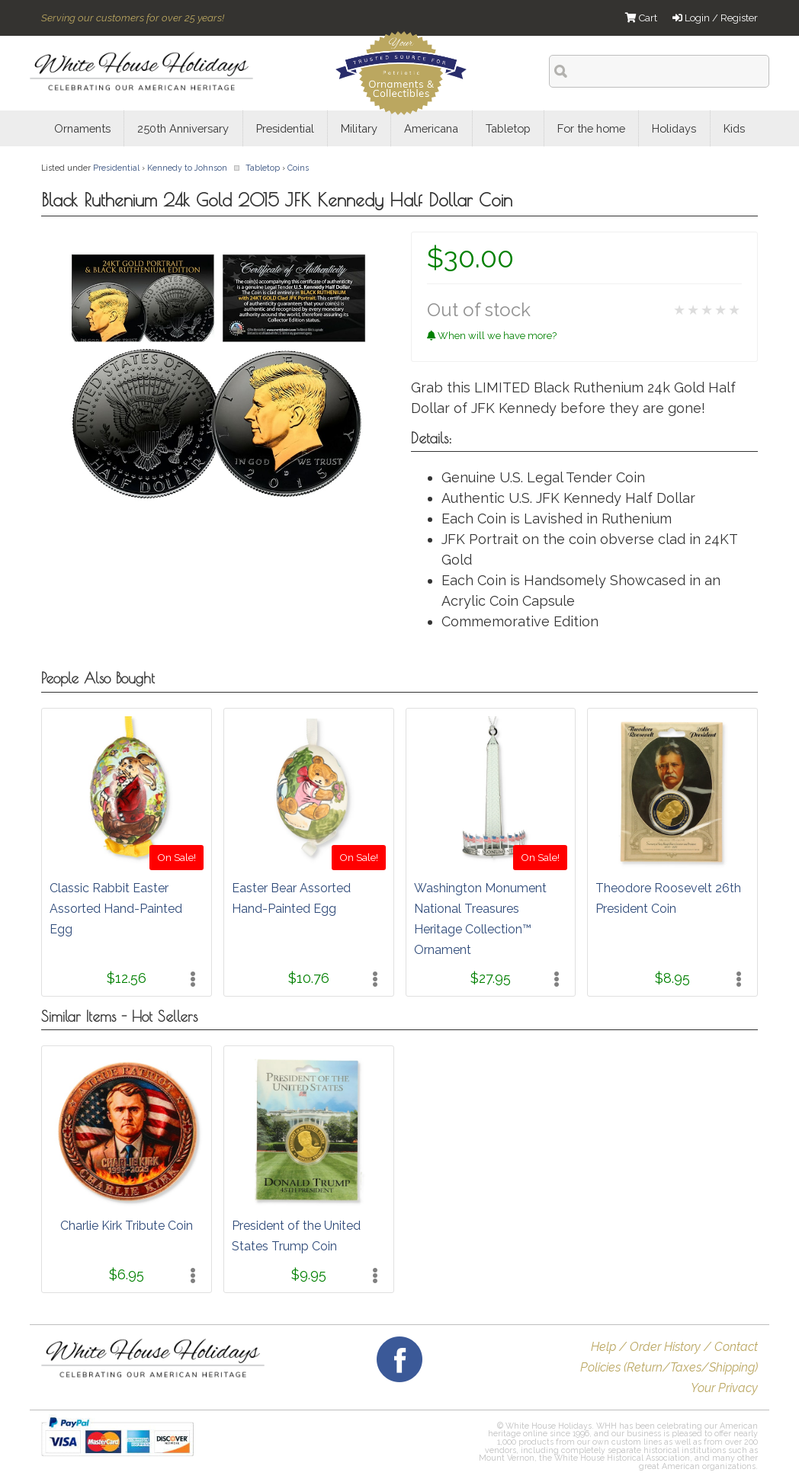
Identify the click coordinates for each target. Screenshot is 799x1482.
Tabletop (262, 167)
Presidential (116, 167)
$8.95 (672, 978)
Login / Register (715, 18)
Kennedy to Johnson (187, 167)
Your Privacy (724, 1388)
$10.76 (308, 978)
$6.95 (126, 1274)
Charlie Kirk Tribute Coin (126, 1225)
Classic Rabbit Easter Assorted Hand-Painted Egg (116, 908)
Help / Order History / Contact (674, 1347)
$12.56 (126, 978)
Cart (641, 18)
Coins (298, 167)
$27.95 (490, 978)
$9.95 (308, 1274)
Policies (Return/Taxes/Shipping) (669, 1367)
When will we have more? (492, 335)
